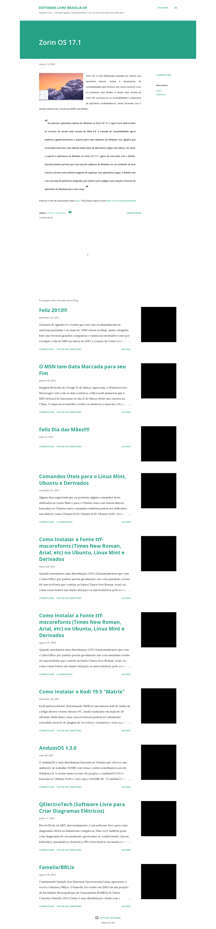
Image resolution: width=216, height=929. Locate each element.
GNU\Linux (161, 94)
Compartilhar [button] (163, 75)
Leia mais (126, 349)
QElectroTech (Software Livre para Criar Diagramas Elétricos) (82, 807)
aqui (78, 201)
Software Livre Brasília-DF (63, 7)
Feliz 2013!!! (53, 310)
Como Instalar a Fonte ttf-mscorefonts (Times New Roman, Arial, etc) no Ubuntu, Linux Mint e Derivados (82, 549)
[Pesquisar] (163, 7)
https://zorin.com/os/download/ (121, 201)
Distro (158, 90)
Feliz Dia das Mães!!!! (64, 429)
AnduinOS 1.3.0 (58, 748)
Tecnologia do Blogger (108, 917)
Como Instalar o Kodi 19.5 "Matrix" (82, 691)
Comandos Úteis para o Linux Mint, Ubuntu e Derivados (82, 479)
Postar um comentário (69, 349)
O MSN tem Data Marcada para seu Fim (82, 369)
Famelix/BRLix (56, 867)
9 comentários (64, 522)
